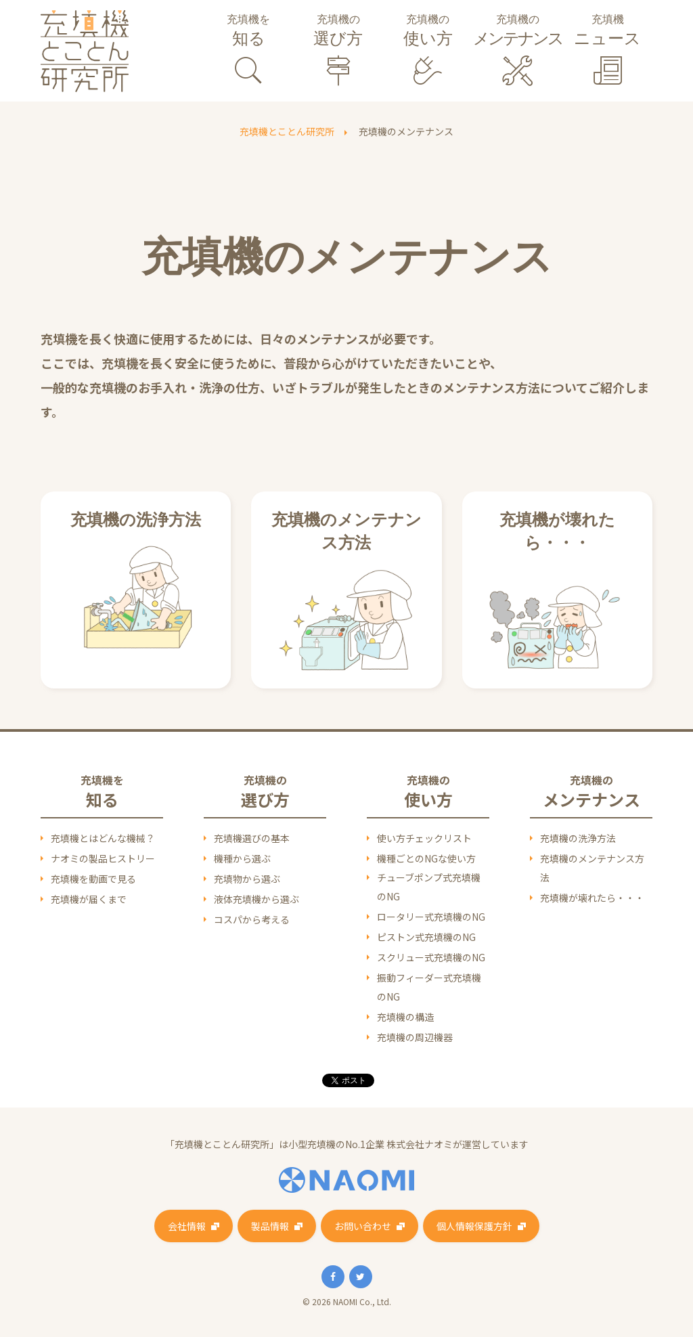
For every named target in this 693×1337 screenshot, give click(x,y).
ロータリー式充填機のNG (431, 916)
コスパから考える (252, 919)
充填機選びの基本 (252, 838)
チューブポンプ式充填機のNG (428, 887)
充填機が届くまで (89, 899)
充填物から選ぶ (247, 878)
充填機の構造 (405, 1017)
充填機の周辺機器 (415, 1037)
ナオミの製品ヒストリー (103, 858)
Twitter (360, 1276)
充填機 (607, 32)
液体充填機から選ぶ (256, 899)
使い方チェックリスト (424, 838)
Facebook (332, 1276)
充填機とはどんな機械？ (103, 838)
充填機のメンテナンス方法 (592, 868)
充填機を (249, 32)
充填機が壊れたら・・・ (592, 897)
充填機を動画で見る (93, 878)
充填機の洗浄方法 (578, 838)
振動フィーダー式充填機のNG (429, 987)
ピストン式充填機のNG (426, 937)
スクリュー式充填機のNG (431, 957)
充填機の (339, 32)
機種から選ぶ (242, 858)
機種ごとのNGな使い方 (426, 858)
